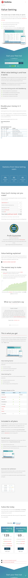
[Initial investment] (20, 203)
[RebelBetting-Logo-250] (6, 1)
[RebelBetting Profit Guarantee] (14, 224)
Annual (18, 523)
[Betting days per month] (20, 207)
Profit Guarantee (22, 239)
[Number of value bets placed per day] (20, 205)
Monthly (9, 523)
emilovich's (11, 292)
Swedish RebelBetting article (19, 316)
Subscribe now (7, 432)
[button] (8, 262)
